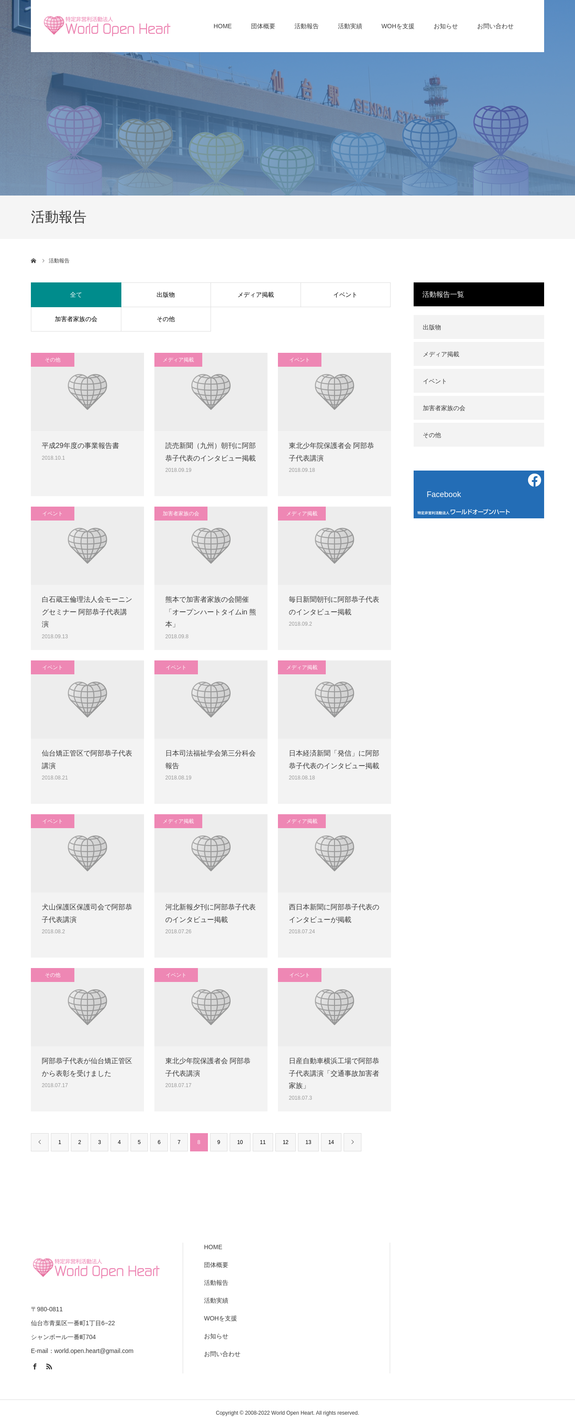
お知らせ (216, 1336)
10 (240, 1142)
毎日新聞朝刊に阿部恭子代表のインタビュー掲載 (334, 606)
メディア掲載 (255, 294)
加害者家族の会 (76, 318)
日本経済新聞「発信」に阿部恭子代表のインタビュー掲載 (334, 759)
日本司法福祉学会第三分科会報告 (210, 759)
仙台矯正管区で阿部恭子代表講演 (87, 759)
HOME (213, 1247)
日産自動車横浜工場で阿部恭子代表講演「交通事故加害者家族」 (334, 1073)
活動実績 (216, 1300)
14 (331, 1142)
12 (285, 1142)
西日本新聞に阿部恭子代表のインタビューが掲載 (334, 913)
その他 (166, 318)
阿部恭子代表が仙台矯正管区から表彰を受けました (87, 1067)
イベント (345, 294)
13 (308, 1142)
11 (263, 1142)
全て (76, 294)
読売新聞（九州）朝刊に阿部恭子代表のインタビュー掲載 (210, 452)
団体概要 (216, 1264)
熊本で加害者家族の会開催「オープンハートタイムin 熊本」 (210, 612)
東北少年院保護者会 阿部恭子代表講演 (331, 452)
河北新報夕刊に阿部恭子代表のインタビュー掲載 (210, 913)
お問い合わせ (222, 1353)
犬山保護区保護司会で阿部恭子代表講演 (87, 913)
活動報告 (216, 1282)
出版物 (166, 294)
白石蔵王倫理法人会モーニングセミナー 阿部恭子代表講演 (87, 612)
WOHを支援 (220, 1318)
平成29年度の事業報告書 (80, 445)
